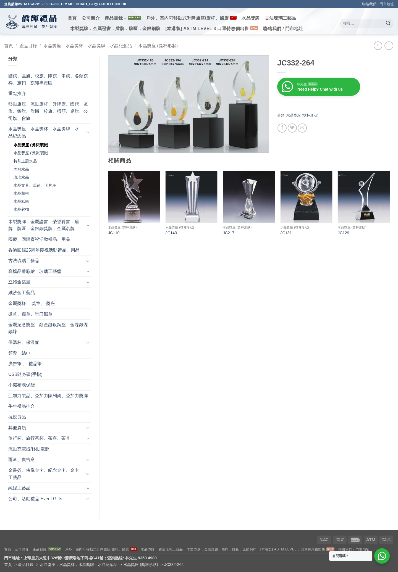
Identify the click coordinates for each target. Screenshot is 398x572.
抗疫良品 (17, 417)
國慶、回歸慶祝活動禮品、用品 (39, 239)
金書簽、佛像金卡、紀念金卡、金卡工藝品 (43, 474)
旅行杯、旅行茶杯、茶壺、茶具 (39, 438)
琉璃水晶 (21, 177)
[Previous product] (388, 45)
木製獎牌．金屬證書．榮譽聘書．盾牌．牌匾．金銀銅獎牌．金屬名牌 (43, 225)
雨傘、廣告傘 (21, 459)
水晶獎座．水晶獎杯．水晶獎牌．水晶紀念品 (87, 45)
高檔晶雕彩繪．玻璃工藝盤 (34, 271)
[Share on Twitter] (292, 128)
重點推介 (17, 93)
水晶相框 (21, 193)
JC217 (228, 233)
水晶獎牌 (251, 18)
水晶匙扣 (21, 209)
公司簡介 (91, 18)
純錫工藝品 (19, 488)
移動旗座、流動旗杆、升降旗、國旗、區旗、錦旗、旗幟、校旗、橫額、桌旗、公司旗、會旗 (48, 111)
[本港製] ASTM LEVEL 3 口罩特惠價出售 (207, 28)
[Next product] (378, 45)
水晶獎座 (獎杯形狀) (158, 45)
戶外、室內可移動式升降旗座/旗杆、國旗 (187, 18)
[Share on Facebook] (282, 128)
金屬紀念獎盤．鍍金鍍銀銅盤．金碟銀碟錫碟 (48, 328)
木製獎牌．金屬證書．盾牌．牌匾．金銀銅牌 (115, 28)
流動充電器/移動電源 (28, 449)
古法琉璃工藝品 (280, 18)
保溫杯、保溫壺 (23, 342)
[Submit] (388, 23)
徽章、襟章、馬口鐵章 (30, 314)
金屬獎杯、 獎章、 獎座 (31, 303)
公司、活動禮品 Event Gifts (35, 498)
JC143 (171, 233)
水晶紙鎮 (21, 201)
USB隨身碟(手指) (25, 374)
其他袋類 (17, 427)
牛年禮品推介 (21, 406)
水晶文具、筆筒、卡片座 (35, 185)
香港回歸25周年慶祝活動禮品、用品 (44, 250)
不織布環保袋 (21, 385)
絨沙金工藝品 (21, 292)
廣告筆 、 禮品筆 (25, 363)
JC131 (286, 233)
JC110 (114, 233)
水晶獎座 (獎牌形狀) (31, 153)
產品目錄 (116, 18)
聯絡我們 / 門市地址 (378, 4)
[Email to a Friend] (302, 128)
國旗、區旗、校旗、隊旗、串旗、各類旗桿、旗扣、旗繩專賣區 (48, 79)
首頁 (72, 18)
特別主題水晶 (25, 161)
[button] (115, 146)
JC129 (343, 233)
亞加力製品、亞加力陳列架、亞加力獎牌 (48, 395)
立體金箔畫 (19, 282)
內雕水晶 (21, 169)
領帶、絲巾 (19, 353)
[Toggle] (88, 132)
